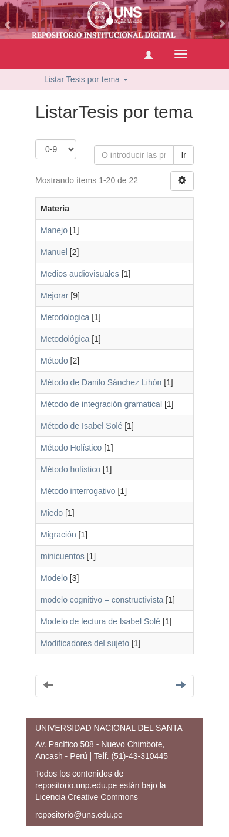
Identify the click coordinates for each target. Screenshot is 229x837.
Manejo (54, 230)
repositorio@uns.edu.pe (79, 814)
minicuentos (63, 556)
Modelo (54, 578)
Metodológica (65, 339)
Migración (58, 534)
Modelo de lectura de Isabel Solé (100, 621)
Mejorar (54, 295)
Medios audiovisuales (80, 273)
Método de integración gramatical (101, 404)
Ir (183, 155)
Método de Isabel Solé (81, 426)
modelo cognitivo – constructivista (102, 599)
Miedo (52, 512)
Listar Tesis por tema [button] (86, 79)
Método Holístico (71, 447)
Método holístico (70, 469)
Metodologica (65, 317)
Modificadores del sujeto (85, 643)
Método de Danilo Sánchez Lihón (101, 382)
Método (54, 360)
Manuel (54, 252)
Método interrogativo (78, 491)
